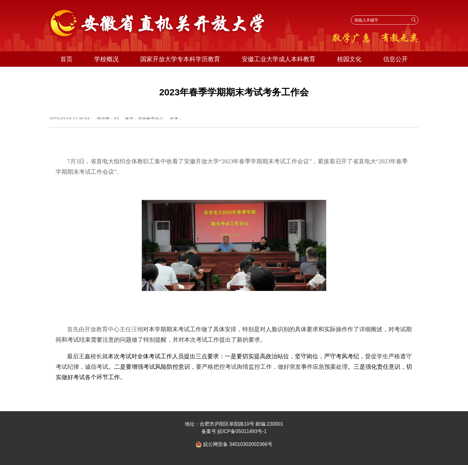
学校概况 (106, 59)
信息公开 (395, 59)
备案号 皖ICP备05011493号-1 (234, 431)
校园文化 (349, 59)
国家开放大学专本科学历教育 (180, 59)
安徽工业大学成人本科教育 (278, 59)
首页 (66, 59)
